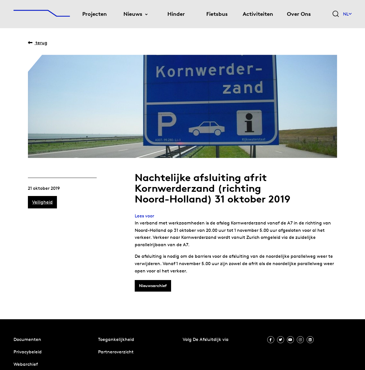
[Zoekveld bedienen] (336, 14)
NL (347, 14)
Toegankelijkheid (116, 339)
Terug (37, 42)
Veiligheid (42, 202)
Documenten (27, 339)
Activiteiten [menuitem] (258, 14)
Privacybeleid (28, 351)
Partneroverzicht (116, 351)
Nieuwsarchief (153, 285)
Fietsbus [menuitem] (217, 14)
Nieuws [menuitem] (132, 14)
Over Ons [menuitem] (299, 14)
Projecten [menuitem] (94, 14)
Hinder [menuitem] (176, 14)
